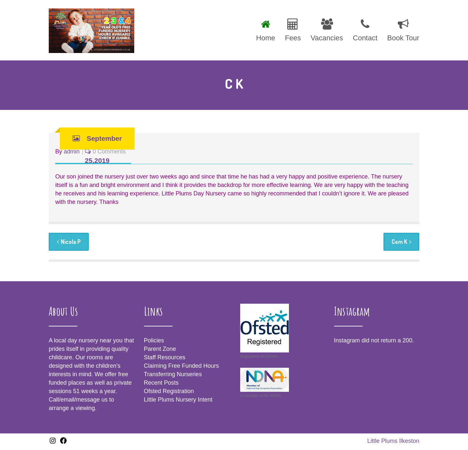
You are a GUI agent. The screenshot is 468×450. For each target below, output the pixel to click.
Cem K (401, 241)
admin (72, 151)
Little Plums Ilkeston (393, 441)
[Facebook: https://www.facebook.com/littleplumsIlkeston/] (63, 442)
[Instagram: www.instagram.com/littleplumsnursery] (53, 442)
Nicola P (69, 241)
